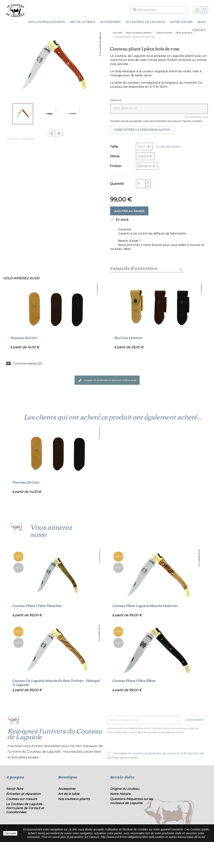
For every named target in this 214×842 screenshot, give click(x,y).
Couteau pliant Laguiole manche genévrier (145, 605)
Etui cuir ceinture (128, 338)
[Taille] (144, 146)
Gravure (115, 100)
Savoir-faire (14, 789)
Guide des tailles (168, 146)
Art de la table (68, 794)
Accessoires (66, 789)
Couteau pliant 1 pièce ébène (133, 680)
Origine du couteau (124, 789)
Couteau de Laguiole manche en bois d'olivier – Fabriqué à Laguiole (55, 682)
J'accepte (10, 833)
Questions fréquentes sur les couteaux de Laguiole (131, 801)
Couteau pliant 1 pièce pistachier (37, 605)
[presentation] (141, 743)
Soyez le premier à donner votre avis (107, 380)
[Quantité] (141, 183)
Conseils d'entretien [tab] (146, 268)
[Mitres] (145, 156)
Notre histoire (120, 794)
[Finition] (147, 166)
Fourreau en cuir (23, 338)
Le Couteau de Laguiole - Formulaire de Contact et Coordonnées (25, 808)
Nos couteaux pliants (74, 799)
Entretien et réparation (23, 794)
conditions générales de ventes (154, 753)
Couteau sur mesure (21, 799)
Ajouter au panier (129, 211)
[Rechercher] (159, 9)
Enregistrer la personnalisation (142, 130)
